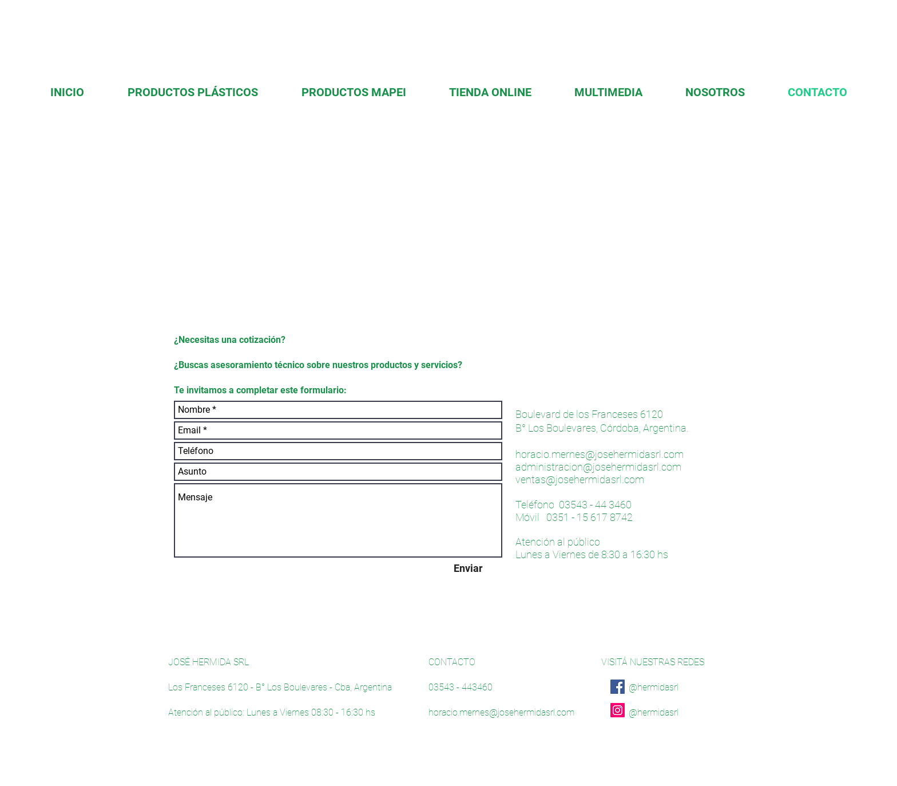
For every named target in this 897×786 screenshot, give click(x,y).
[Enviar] (468, 568)
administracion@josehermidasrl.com (598, 467)
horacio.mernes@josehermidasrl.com (599, 454)
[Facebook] (617, 687)
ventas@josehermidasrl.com (579, 479)
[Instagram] (617, 710)
